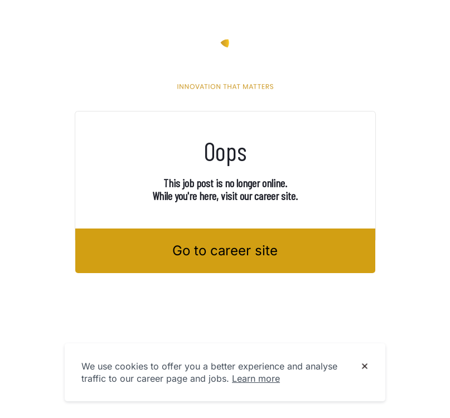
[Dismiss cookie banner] (365, 366)
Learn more (256, 378)
